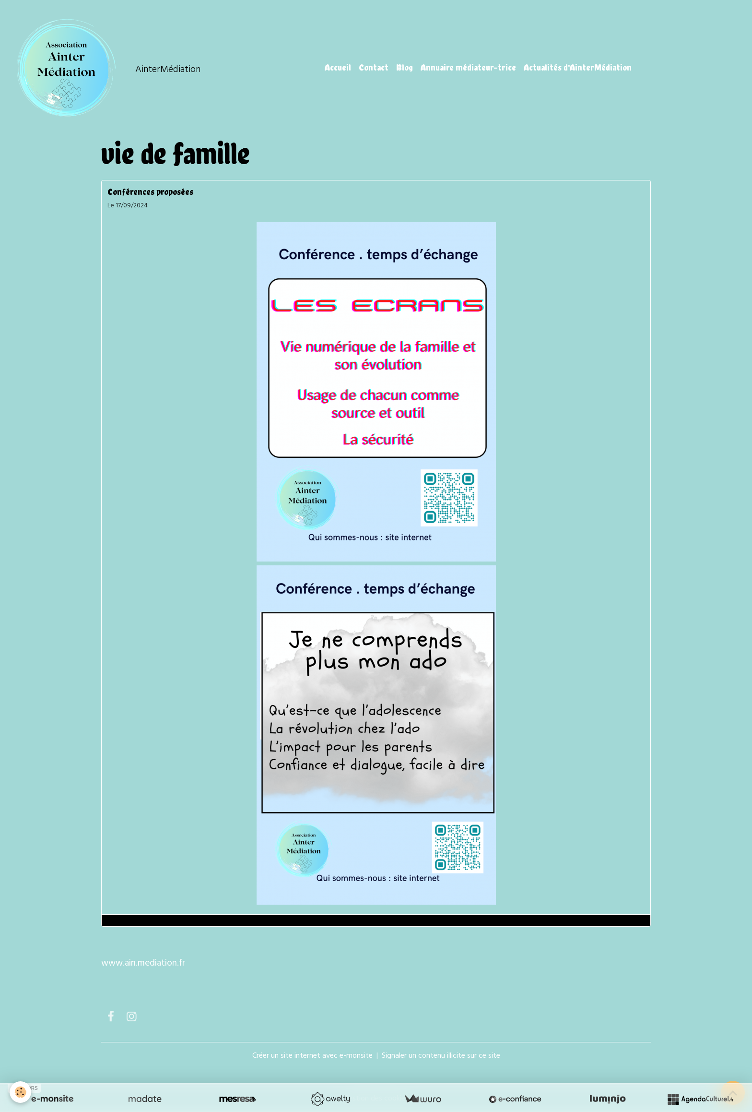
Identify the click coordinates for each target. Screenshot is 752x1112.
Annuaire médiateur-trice (468, 67)
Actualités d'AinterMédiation (578, 67)
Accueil (338, 67)
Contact (373, 67)
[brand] (106, 68)
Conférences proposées (150, 191)
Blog (404, 67)
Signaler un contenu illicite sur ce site (441, 1056)
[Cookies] (20, 1092)
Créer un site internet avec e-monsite (312, 1056)
